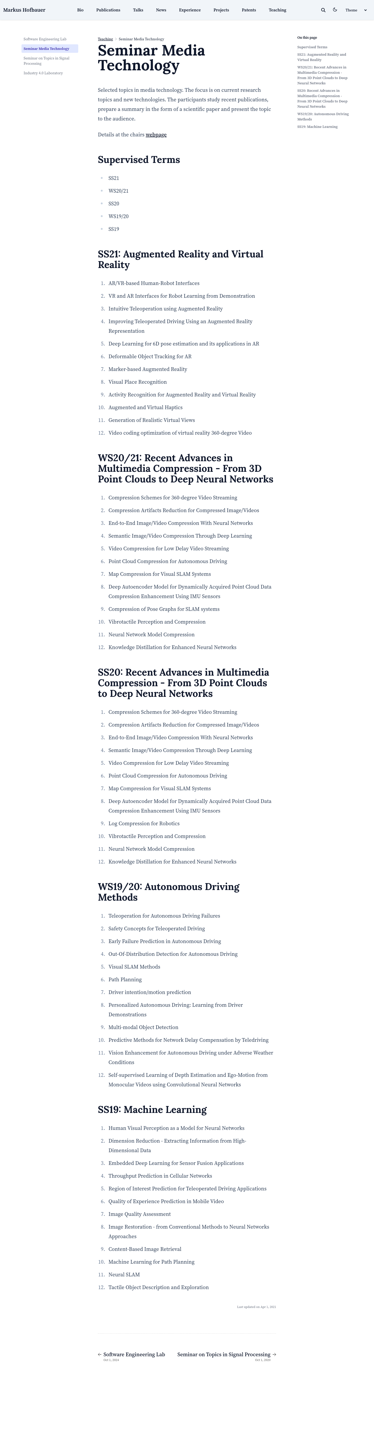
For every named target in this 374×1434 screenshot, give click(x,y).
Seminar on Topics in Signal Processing (46, 60)
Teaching (277, 10)
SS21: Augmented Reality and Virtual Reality (321, 57)
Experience (190, 10)
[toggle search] (323, 10)
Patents (249, 10)
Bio (80, 10)
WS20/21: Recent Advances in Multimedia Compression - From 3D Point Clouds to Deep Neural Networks (322, 75)
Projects (221, 10)
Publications (108, 10)
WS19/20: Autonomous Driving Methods (323, 116)
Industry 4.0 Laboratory (43, 73)
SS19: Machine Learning (317, 126)
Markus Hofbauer (24, 10)
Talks (138, 10)
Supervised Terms (312, 47)
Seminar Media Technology (46, 48)
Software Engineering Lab (45, 39)
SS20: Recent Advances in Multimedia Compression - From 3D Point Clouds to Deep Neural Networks (322, 98)
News (161, 10)
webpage (156, 134)
